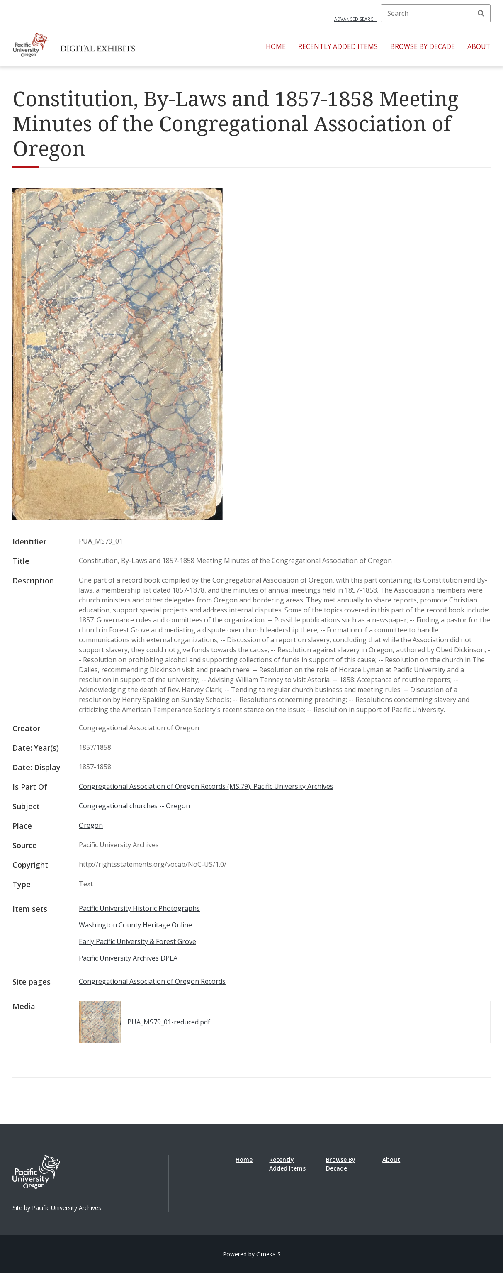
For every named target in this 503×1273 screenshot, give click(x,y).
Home (276, 46)
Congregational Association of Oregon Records (152, 981)
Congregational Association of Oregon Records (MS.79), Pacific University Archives (206, 786)
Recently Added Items (338, 46)
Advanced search (355, 19)
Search (481, 13)
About (479, 46)
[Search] (436, 13)
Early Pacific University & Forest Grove (137, 941)
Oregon (91, 825)
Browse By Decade (422, 46)
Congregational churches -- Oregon (134, 805)
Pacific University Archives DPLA (128, 958)
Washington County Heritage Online (135, 924)
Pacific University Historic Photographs (139, 908)
